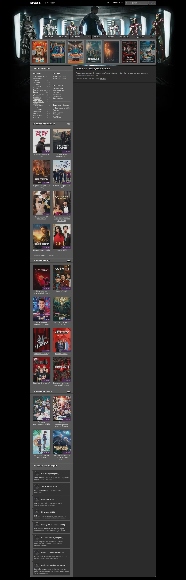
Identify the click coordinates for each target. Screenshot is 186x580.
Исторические (38, 94)
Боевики (36, 80)
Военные (36, 84)
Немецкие (57, 96)
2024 (64, 76)
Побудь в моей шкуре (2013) (53, 565)
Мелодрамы (37, 100)
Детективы (37, 86)
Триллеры (37, 111)
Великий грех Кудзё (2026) (52, 538)
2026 (55, 76)
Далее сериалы (39, 255)
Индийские (57, 94)
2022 (59, 78)
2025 (59, 76)
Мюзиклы (36, 104)
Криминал (37, 98)
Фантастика (37, 115)
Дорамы (66, 105)
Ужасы (35, 113)
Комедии (36, 96)
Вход (109, 2)
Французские (58, 98)
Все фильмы (40, 76)
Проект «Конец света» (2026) (53, 552)
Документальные (39, 90)
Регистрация (118, 2)
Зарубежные (58, 88)
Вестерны (36, 82)
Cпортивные (37, 109)
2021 (64, 78)
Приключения (38, 106)
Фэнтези (36, 117)
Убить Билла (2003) (49, 486)
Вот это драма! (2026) (50, 474)
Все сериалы (60, 108)
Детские (36, 88)
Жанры (57, 116)
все (68, 124)
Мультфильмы (38, 102)
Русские (56, 92)
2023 (55, 78)
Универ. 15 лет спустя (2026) (53, 525)
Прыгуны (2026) (47, 499)
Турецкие (56, 114)
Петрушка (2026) (48, 512)
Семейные (37, 107)
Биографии (37, 78)
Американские (58, 90)
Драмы (35, 92)
